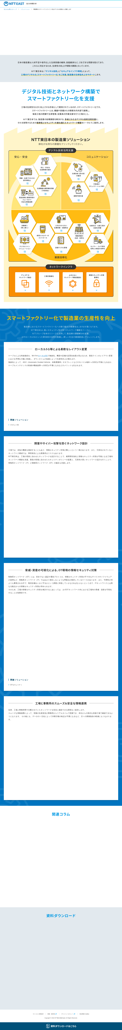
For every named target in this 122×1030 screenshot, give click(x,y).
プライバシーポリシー (68, 1014)
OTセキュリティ (16, 685)
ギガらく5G (14, 425)
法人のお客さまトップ (10, 9)
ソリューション (25, 9)
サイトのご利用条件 (38, 1014)
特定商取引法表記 (84, 1014)
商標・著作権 (52, 1014)
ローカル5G (43, 356)
